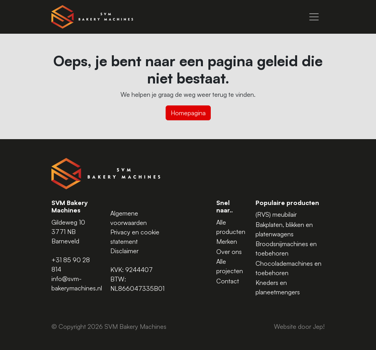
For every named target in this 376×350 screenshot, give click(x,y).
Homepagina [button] (188, 113)
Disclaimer (124, 251)
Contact (227, 281)
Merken (226, 241)
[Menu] (314, 16)
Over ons (229, 252)
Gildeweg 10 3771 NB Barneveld (68, 231)
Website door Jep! (299, 326)
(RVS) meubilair (276, 214)
